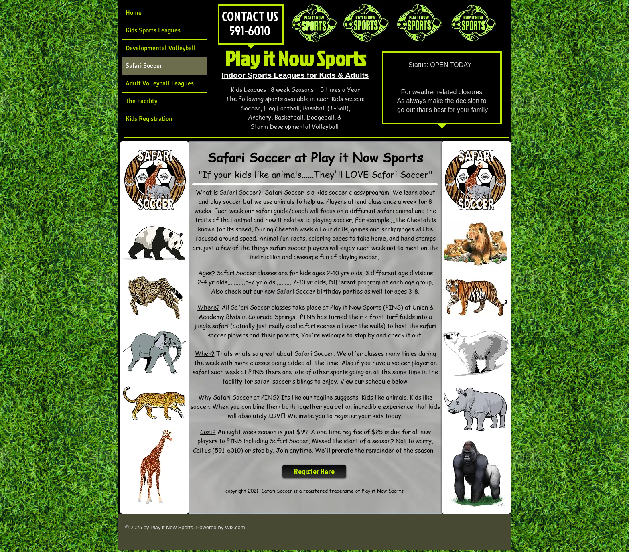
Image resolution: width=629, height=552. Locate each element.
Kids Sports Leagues (153, 30)
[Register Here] (314, 471)
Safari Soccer (144, 66)
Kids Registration (149, 119)
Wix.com (235, 527)
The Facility (141, 101)
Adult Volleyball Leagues (160, 83)
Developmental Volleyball (161, 48)
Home (134, 13)
